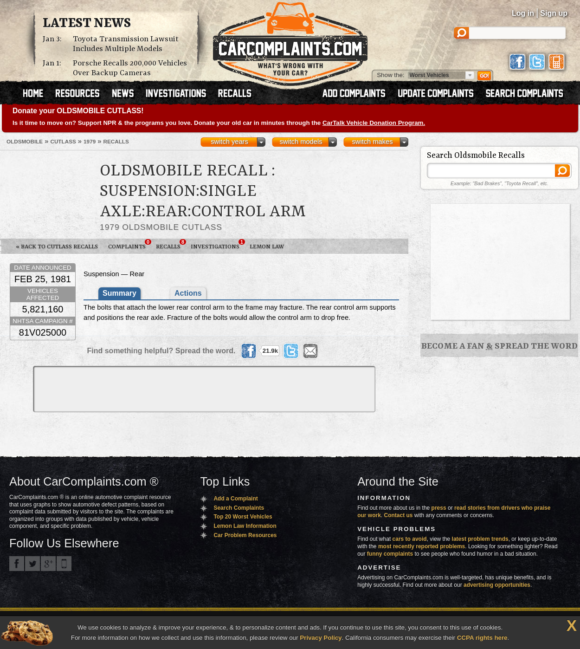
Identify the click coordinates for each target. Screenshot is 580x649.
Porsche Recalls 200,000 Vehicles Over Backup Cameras (130, 68)
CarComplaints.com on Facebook (16, 563)
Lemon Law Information (244, 526)
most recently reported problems (421, 546)
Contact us (398, 515)
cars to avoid (410, 539)
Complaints (129, 244)
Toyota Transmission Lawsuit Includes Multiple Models (126, 44)
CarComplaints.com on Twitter (32, 563)
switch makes (372, 141)
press (439, 508)
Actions (188, 293)
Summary (119, 293)
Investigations (218, 244)
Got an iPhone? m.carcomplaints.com (64, 563)
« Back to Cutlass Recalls (57, 246)
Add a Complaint (235, 498)
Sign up (553, 13)
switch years (229, 141)
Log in (523, 13)
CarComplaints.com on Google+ (48, 563)
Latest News (87, 23)
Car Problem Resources (245, 535)
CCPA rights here (482, 637)
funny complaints (390, 554)
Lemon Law (267, 246)
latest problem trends (480, 539)
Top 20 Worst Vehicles (242, 516)
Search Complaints (238, 508)
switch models (300, 141)
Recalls (171, 244)
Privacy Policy (321, 637)
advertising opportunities (497, 585)
